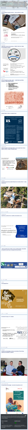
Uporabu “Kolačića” (4, 418)
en (26, 1)
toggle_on (15, 423)
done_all (25, 415)
